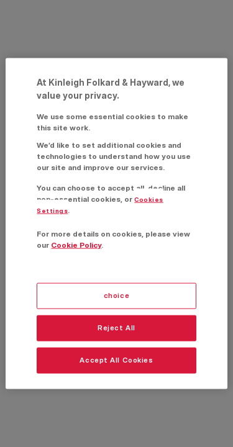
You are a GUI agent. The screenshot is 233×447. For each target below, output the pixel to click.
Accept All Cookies (116, 359)
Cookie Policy (76, 244)
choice (116, 295)
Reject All (116, 327)
